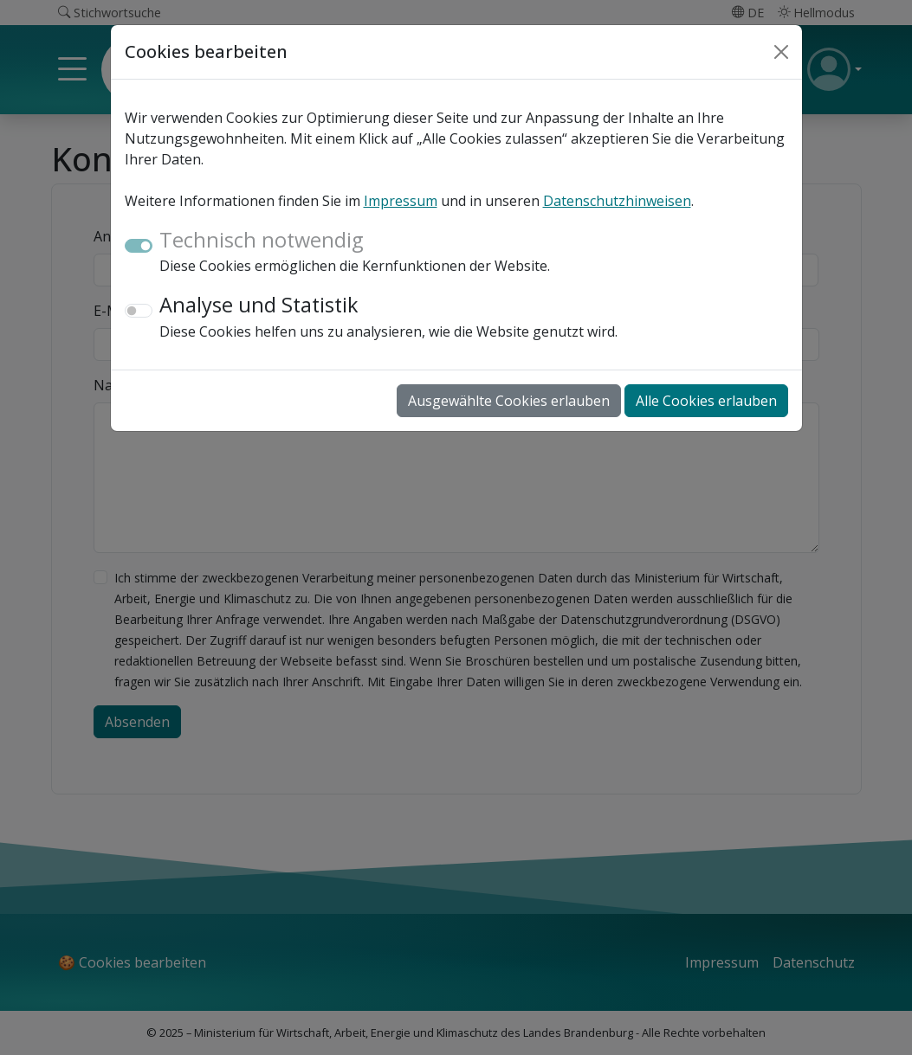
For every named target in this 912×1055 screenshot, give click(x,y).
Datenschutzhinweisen (617, 200)
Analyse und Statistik (259, 304)
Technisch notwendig (261, 240)
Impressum (400, 200)
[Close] (781, 52)
